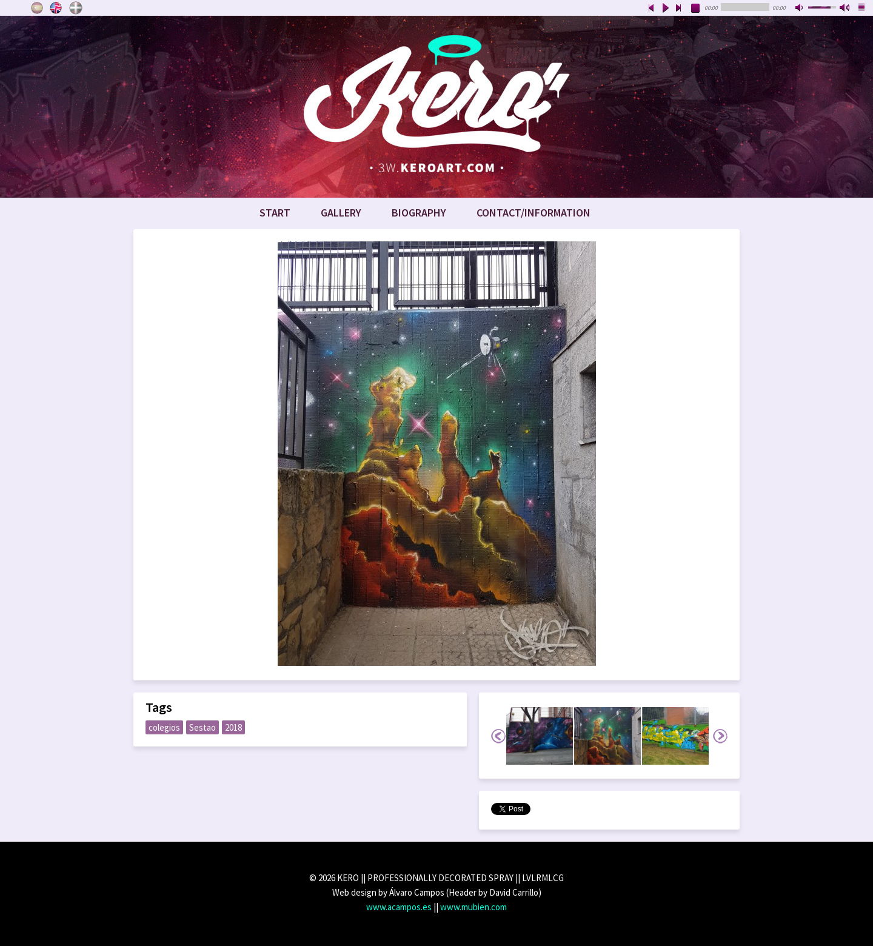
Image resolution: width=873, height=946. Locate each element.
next (679, 8)
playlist (862, 8)
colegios (164, 727)
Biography (419, 213)
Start (274, 213)
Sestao (202, 727)
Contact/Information (533, 213)
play (665, 8)
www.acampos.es (399, 907)
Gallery (341, 213)
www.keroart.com (436, 107)
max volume (845, 8)
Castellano (37, 8)
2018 (233, 727)
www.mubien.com (473, 907)
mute (800, 8)
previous (651, 8)
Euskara (75, 8)
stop (696, 8)
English (56, 8)
